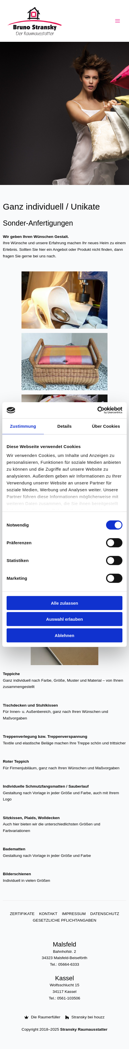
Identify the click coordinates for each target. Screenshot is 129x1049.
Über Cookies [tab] (106, 425)
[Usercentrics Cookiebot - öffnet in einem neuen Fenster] (97, 410)
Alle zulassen (64, 602)
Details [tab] (64, 425)
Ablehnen (64, 635)
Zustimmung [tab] (23, 425)
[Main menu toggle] (118, 21)
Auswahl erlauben (64, 619)
